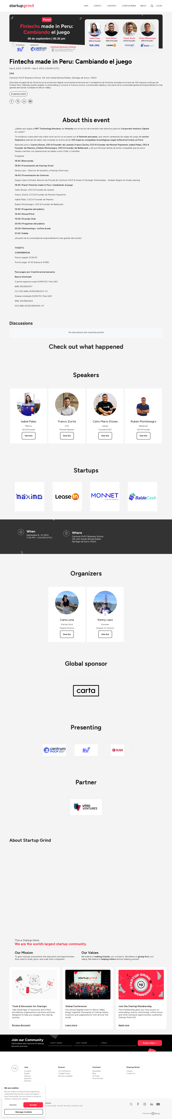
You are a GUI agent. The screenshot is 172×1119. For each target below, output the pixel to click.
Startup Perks (129, 6)
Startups (27, 1076)
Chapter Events (64, 1073)
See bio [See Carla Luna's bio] (67, 634)
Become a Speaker (65, 1076)
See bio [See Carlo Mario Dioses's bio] (105, 435)
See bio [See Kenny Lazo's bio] (105, 634)
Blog (94, 1073)
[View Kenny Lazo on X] (105, 615)
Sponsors (27, 1078)
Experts (27, 1073)
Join (86, 6)
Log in (159, 6)
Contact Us (130, 1073)
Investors (27, 1071)
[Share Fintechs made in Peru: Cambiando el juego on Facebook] (12, 101)
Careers (129, 1071)
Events (97, 6)
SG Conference (64, 1071)
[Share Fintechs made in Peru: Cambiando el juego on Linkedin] (24, 101)
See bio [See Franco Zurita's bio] (67, 435)
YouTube (95, 1076)
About (143, 6)
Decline (13, 1104)
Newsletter (96, 1071)
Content (111, 6)
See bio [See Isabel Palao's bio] (29, 435)
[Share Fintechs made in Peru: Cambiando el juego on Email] (30, 101)
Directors (27, 1081)
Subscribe (149, 1043)
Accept (33, 1104)
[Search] (152, 6)
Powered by (151, 1113)
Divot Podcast (97, 1078)
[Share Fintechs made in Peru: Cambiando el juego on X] (18, 101)
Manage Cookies (23, 1112)
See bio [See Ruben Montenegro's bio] (143, 435)
